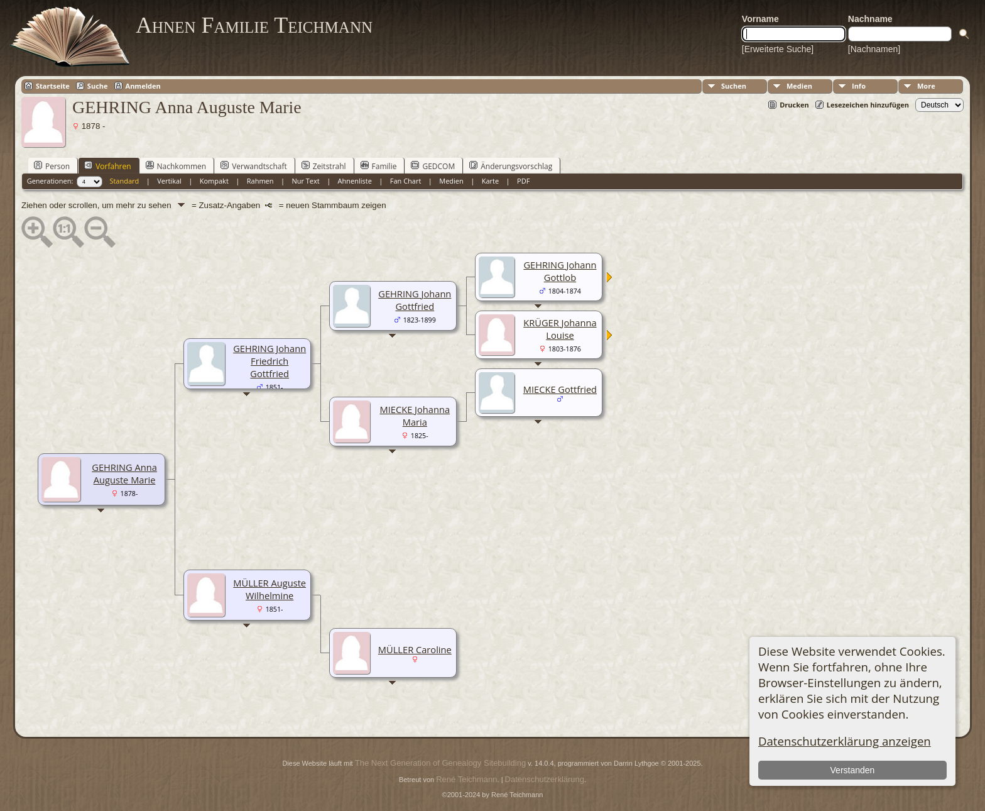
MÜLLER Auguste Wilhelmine (269, 589)
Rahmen (260, 180)
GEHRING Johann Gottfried (414, 299)
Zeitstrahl (324, 166)
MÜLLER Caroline (415, 649)
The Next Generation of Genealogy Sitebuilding (440, 763)
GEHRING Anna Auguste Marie (124, 473)
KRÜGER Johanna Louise (559, 328)
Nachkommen (176, 166)
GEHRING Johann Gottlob (559, 271)
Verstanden (852, 770)
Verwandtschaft (253, 166)
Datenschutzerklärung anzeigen (844, 741)
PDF (523, 180)
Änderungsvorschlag (510, 166)
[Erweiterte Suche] (778, 49)
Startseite (53, 86)
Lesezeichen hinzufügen (868, 104)
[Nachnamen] (874, 49)
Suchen (733, 86)
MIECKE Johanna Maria (415, 415)
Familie (379, 166)
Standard (124, 180)
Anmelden (143, 86)
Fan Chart (406, 180)
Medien (799, 86)
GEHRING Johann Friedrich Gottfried (269, 361)
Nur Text (305, 180)
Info (859, 86)
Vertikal (169, 180)
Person (52, 166)
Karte (490, 180)
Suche (97, 86)
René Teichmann (466, 779)
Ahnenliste (355, 180)
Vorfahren (107, 166)
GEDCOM (433, 166)
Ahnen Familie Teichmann (254, 25)
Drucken (794, 104)
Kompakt (214, 180)
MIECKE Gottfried (560, 389)
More (926, 86)
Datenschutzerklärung (544, 779)
